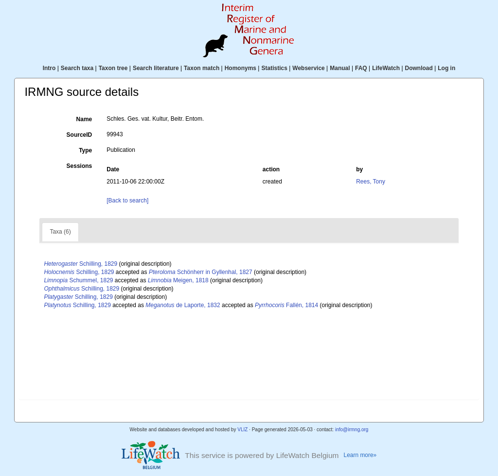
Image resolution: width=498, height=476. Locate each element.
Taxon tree (113, 68)
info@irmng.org (352, 429)
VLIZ (242, 429)
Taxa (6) (60, 231)
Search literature (156, 68)
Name (84, 119)
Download (419, 68)
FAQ (361, 68)
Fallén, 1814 (286, 305)
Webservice (308, 68)
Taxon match (201, 68)
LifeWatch (386, 68)
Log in (446, 68)
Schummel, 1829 (78, 280)
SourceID (79, 134)
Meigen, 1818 (178, 280)
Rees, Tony (370, 181)
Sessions (79, 166)
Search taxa (77, 68)
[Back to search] (127, 200)
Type (85, 150)
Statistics (274, 68)
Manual (340, 68)
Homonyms (240, 68)
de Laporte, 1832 (182, 305)
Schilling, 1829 (80, 263)
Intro (49, 68)
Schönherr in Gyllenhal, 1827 (200, 272)
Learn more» (360, 455)
